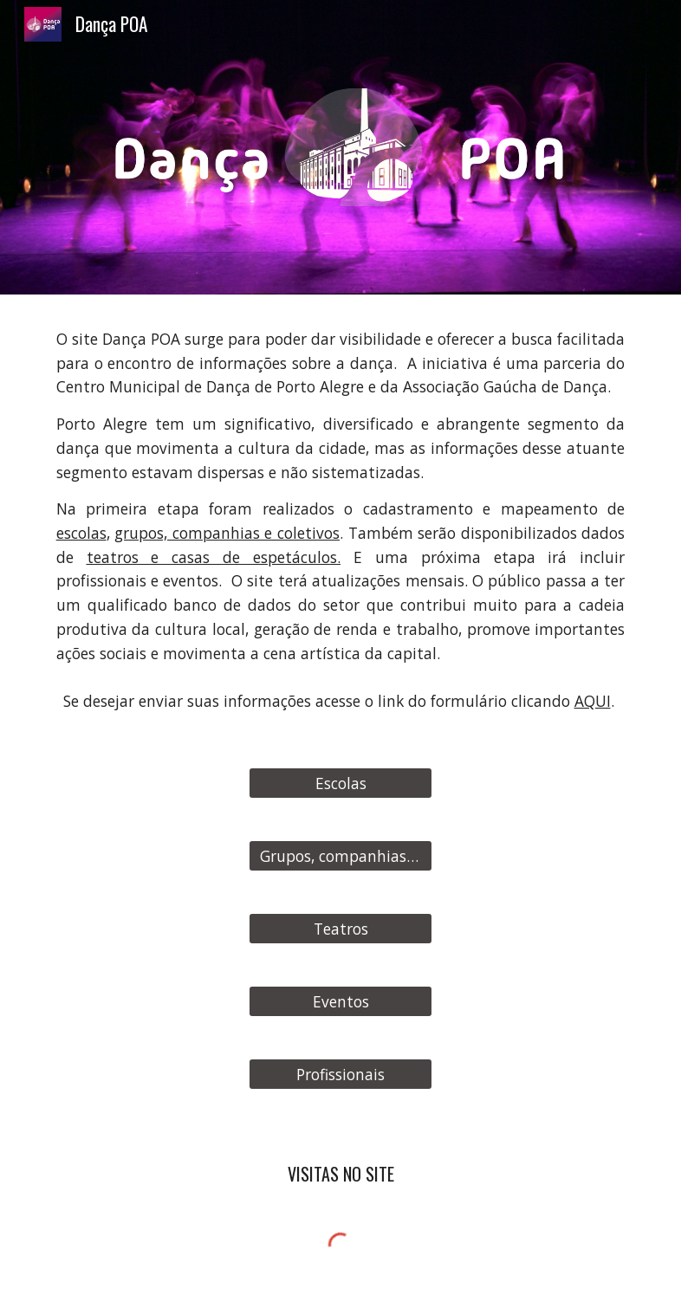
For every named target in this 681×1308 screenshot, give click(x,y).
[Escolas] (341, 783)
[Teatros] (341, 929)
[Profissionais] (341, 1074)
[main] (340, 496)
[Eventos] (341, 1001)
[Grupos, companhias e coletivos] (341, 856)
